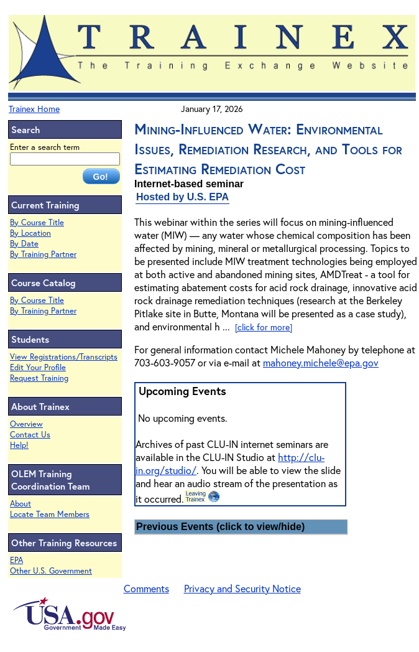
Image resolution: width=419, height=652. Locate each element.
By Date (24, 243)
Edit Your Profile (38, 367)
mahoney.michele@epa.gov (321, 362)
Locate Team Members (50, 514)
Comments (146, 588)
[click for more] (263, 327)
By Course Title (37, 222)
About (20, 503)
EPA (16, 560)
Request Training (39, 378)
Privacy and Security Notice (242, 588)
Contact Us (30, 434)
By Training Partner (43, 254)
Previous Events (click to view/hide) (220, 526)
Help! (19, 445)
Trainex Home (34, 108)
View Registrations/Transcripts (63, 357)
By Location (30, 233)
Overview (26, 424)
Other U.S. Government (51, 571)
